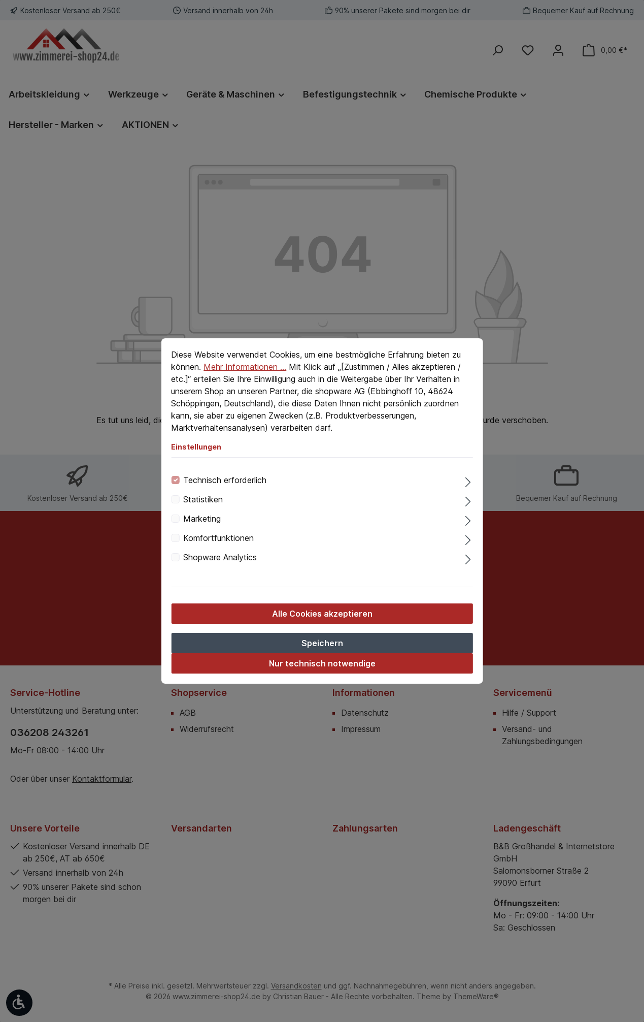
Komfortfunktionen (218, 538)
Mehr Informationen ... (245, 367)
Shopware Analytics (220, 557)
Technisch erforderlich (224, 480)
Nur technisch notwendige (322, 663)
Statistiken (203, 499)
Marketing (202, 519)
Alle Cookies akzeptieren (322, 614)
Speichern (322, 643)
